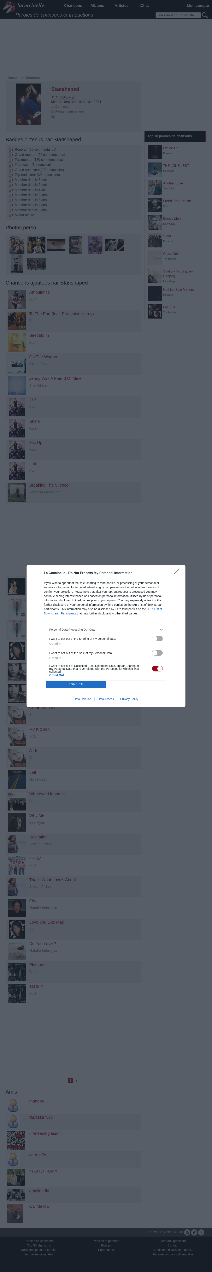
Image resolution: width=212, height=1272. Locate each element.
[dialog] (106, 636)
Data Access (106, 699)
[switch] (157, 638)
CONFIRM (76, 684)
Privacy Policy (129, 699)
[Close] (178, 573)
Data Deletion (82, 699)
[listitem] (106, 629)
